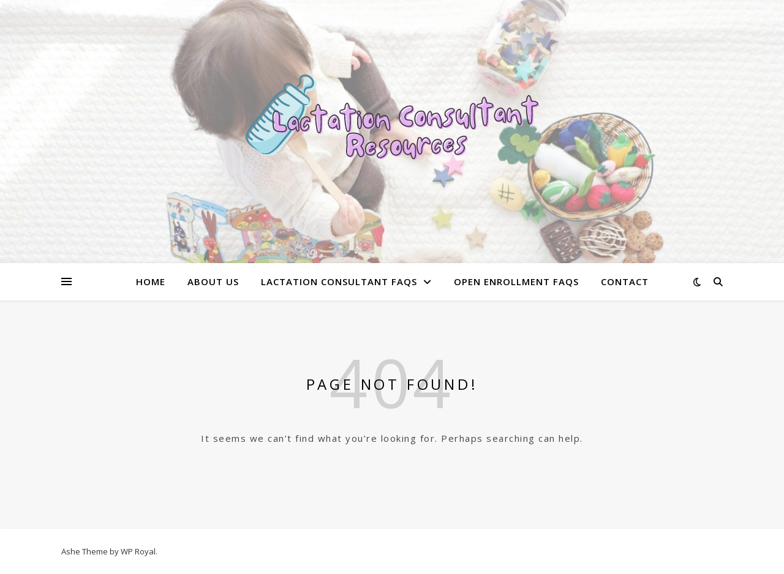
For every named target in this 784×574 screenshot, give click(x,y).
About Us (213, 281)
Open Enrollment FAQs (516, 281)
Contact (625, 281)
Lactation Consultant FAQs (339, 281)
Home (150, 281)
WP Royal (138, 551)
